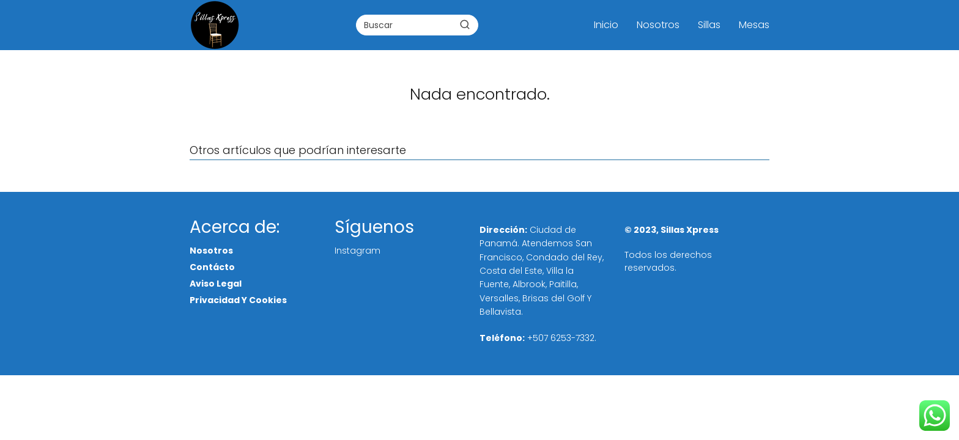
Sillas (709, 25)
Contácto (212, 267)
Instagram (357, 250)
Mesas (754, 25)
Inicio (606, 25)
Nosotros (658, 25)
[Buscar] (465, 24)
